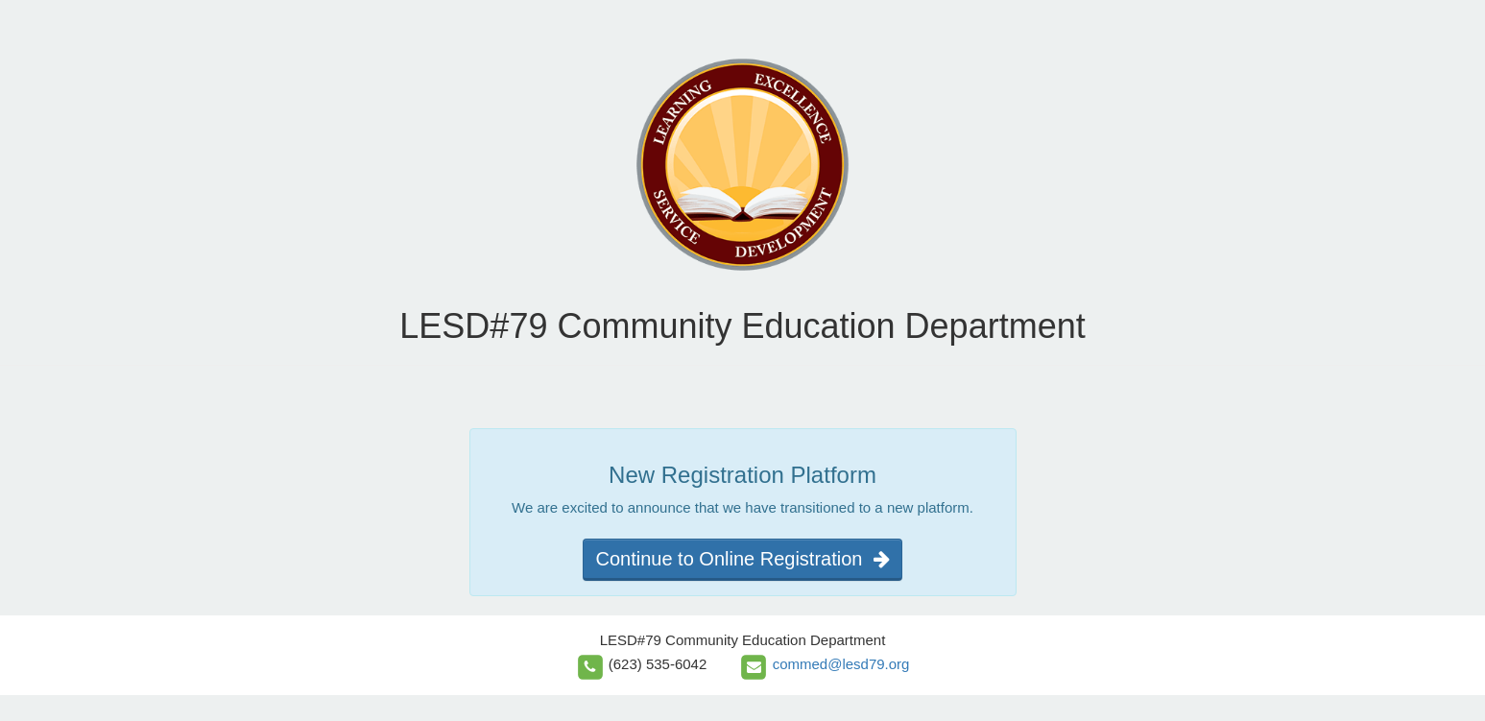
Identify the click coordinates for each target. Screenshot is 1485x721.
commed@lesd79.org (841, 664)
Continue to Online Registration (742, 558)
